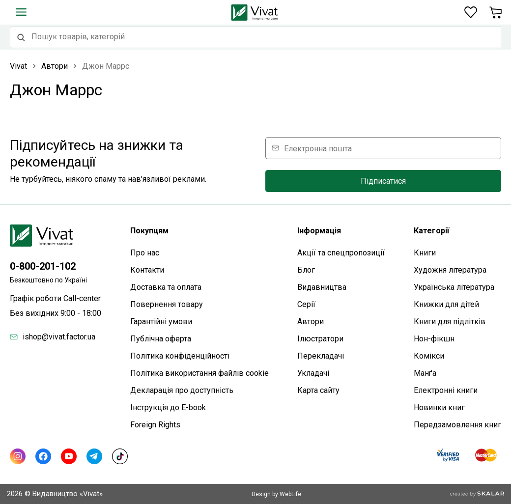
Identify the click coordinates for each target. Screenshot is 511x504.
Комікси (429, 356)
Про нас (144, 252)
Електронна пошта (318, 148)
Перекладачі (320, 356)
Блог (306, 270)
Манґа (425, 373)
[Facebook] (43, 456)
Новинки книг (439, 407)
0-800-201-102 (43, 266)
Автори (310, 321)
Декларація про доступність (181, 390)
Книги (425, 252)
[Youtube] (69, 456)
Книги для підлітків (449, 321)
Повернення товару (166, 304)
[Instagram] (18, 456)
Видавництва (321, 287)
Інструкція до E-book (168, 407)
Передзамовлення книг (457, 424)
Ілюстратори (320, 338)
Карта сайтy (318, 390)
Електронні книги (446, 390)
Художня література (450, 270)
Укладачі (313, 373)
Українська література (454, 287)
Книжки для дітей (446, 304)
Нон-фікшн (434, 338)
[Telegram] (94, 456)
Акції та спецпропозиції (341, 252)
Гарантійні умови (161, 321)
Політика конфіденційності (179, 356)
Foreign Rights (155, 424)
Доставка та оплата (165, 287)
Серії (306, 304)
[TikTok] (120, 456)
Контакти (147, 270)
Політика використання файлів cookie (199, 373)
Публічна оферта (160, 338)
